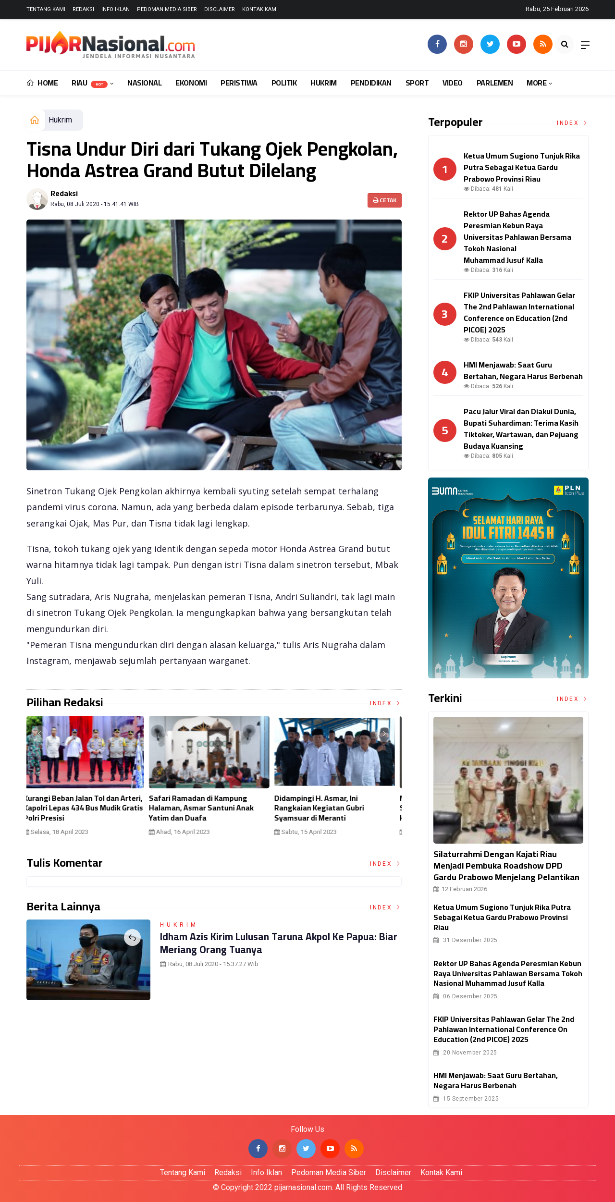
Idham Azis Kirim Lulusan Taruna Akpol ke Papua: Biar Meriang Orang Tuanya (273, 942)
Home (42, 82)
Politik (284, 82)
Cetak (384, 200)
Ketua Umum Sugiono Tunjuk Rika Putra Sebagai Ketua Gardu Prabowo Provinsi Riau (502, 917)
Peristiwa (239, 82)
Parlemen (495, 82)
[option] (89, 779)
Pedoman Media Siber (167, 9)
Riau (90, 82)
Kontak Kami (260, 9)
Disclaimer (219, 9)
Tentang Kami (45, 9)
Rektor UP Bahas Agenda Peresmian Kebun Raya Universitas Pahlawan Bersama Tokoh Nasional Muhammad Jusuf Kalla (507, 973)
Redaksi (83, 9)
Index (386, 703)
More (536, 82)
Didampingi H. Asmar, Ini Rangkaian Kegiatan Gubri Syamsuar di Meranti (324, 808)
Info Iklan (115, 9)
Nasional (144, 82)
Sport (417, 82)
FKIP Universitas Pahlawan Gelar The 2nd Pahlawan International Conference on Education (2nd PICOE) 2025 (503, 1029)
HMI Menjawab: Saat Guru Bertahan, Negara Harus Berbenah (495, 1080)
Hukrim (323, 82)
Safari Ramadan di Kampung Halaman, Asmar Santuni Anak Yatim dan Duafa (206, 808)
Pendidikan (371, 82)
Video (453, 82)
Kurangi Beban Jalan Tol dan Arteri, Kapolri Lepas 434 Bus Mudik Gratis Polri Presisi (88, 808)
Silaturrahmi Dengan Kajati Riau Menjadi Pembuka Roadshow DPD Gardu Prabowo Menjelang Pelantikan (506, 865)
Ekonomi (191, 82)
